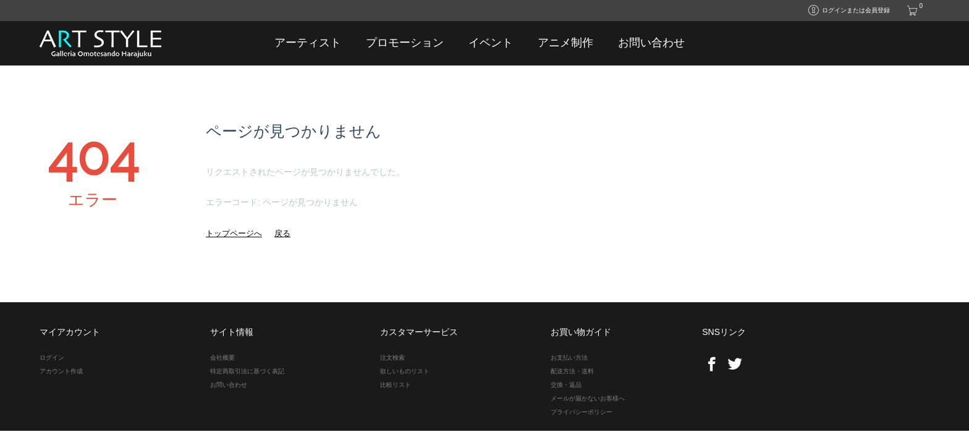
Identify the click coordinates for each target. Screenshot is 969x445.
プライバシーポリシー (581, 412)
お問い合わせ (651, 42)
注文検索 (392, 357)
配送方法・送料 (572, 371)
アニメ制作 (565, 42)
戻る (282, 233)
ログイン (52, 357)
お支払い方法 (569, 357)
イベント (490, 42)
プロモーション (405, 42)
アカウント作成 (61, 371)
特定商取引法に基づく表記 (247, 371)
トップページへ (234, 233)
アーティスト (307, 42)
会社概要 (222, 357)
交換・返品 (566, 384)
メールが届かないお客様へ (588, 398)
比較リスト (395, 384)
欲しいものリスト (404, 371)
